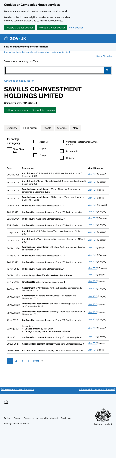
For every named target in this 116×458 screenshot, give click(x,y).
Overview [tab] (12, 127)
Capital (39, 149)
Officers (67, 158)
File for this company (43, 110)
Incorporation (69, 151)
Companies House (20, 423)
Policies (7, 418)
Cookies (17, 418)
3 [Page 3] (22, 360)
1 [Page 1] (9, 360)
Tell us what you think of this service (17, 389)
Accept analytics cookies (19, 27)
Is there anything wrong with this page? (97, 389)
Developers (66, 418)
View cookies (76, 27)
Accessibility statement (47, 418)
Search (107, 70)
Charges (40, 155)
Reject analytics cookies (52, 27)
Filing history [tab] (30, 127)
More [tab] (76, 127)
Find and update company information (26, 46)
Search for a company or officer (21, 61)
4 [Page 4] (28, 360)
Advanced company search (19, 80)
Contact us (29, 418)
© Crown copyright (103, 424)
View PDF (92, 174)
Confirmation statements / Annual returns (79, 143)
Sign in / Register (104, 56)
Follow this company (17, 110)
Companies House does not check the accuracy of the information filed (37, 52)
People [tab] (47, 127)
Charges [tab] (62, 127)
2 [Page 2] (16, 360)
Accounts (40, 142)
